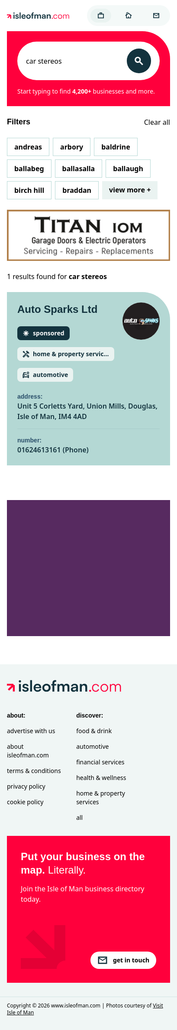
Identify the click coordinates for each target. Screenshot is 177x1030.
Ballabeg (29, 168)
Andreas (28, 147)
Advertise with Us (31, 731)
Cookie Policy (25, 802)
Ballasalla (78, 168)
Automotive (92, 746)
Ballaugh (128, 168)
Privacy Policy (26, 786)
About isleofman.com (28, 750)
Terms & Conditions (34, 771)
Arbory (71, 147)
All (79, 817)
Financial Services (100, 762)
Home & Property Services (100, 797)
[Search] (139, 61)
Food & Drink (94, 731)
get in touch (123, 960)
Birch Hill (29, 190)
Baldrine (115, 147)
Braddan (76, 190)
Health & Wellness (101, 777)
